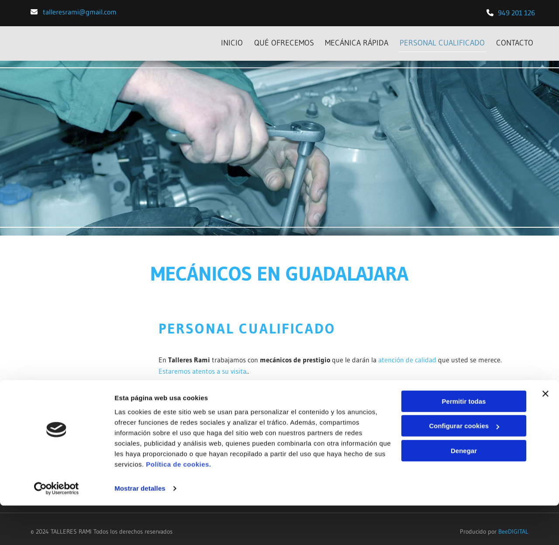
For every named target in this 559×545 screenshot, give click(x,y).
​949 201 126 (516, 12)
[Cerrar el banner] (545, 433)
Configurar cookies (464, 465)
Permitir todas (464, 440)
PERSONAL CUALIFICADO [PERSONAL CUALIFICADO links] (442, 40)
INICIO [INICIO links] (226, 40)
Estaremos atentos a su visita (202, 365)
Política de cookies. (178, 503)
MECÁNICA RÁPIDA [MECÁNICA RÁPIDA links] (354, 40)
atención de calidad (407, 354)
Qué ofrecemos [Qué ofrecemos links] (280, 40)
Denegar (464, 490)
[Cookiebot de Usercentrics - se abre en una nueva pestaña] (56, 528)
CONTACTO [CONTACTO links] (516, 40)
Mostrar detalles (140, 527)
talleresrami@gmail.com (80, 11)
